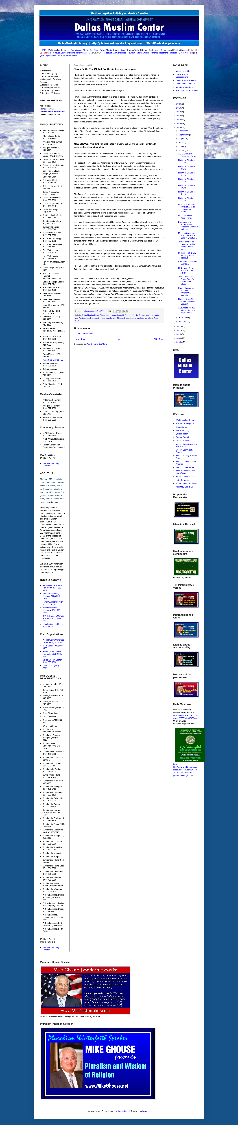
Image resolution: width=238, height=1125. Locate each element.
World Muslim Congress (186, 420)
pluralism (122, 278)
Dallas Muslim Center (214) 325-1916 (52, 661)
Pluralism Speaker (97, 318)
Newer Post (80, 339)
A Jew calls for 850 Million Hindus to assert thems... (186, 310)
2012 (178, 326)
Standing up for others (124, 288)
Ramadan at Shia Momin (187, 90)
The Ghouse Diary (57, 53)
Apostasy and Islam (184, 487)
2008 (178, 342)
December (184, 131)
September (184, 135)
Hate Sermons (182, 480)
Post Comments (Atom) (96, 344)
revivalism (149, 318)
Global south (105, 315)
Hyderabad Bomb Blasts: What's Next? (186, 270)
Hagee (113, 315)
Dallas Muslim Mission (186, 80)
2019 (178, 108)
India (95, 281)
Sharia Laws (181, 427)
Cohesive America (83, 285)
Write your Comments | (68, 56)
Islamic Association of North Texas (185, 472)
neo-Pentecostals (82, 318)
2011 (178, 330)
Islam (83, 281)
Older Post (158, 339)
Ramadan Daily (183, 430)
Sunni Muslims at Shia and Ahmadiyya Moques (186, 291)
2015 (178, 119)
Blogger (145, 1111)
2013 (178, 127)
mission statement (51, 502)
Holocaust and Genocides (114, 53)
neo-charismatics (153, 315)
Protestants (128, 318)
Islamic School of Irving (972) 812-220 (53, 625)
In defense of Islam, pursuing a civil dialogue (187, 255)
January (182, 321)
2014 (178, 123)
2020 (178, 104)
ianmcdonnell (124, 1111)
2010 (178, 334)
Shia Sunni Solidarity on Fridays (187, 263)
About (85, 50)
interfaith (102, 281)
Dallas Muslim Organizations (112, 50)
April (181, 146)
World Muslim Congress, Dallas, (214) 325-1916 (53, 641)
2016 (178, 115)
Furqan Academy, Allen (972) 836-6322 (53, 603)
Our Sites (94, 50)
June (181, 142)
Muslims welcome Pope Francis (186, 216)
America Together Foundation (164, 53)
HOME (43, 50)
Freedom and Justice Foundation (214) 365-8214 (53, 653)
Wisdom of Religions (185, 423)
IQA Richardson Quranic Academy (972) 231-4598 (53, 618)
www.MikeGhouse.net (146, 300)
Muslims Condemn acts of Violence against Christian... (187, 235)
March (182, 150)
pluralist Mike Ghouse (114, 318)
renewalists (139, 318)
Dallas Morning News (126, 297)
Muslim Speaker (139, 315)
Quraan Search (182, 437)
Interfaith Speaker (124, 315)
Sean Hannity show (99, 294)
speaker (93, 278)
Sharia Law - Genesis (185, 84)
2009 (178, 338)
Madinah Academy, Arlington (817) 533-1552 (51, 596)
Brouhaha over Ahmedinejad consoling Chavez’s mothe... (188, 225)
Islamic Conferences (185, 467)
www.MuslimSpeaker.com (52, 111)
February (183, 317)
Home (119, 339)
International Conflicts (185, 476)
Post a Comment (85, 333)
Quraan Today (182, 434)
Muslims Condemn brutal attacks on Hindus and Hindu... (186, 208)
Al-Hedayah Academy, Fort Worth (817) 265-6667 (52, 587)
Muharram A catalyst (185, 87)
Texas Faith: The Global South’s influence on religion (186, 280)
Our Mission (76, 50)
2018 (178, 112)
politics (130, 278)
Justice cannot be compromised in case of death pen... (186, 245)
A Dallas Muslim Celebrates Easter (187, 155)
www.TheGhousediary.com (88, 288)
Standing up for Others (77, 53)
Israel (89, 281)
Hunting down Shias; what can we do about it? (187, 301)
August (182, 138)
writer (113, 278)
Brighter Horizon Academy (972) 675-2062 (52, 610)
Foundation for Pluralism (139, 53)
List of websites (185, 53)
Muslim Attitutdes (183, 71)
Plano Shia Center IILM (53, 360)
